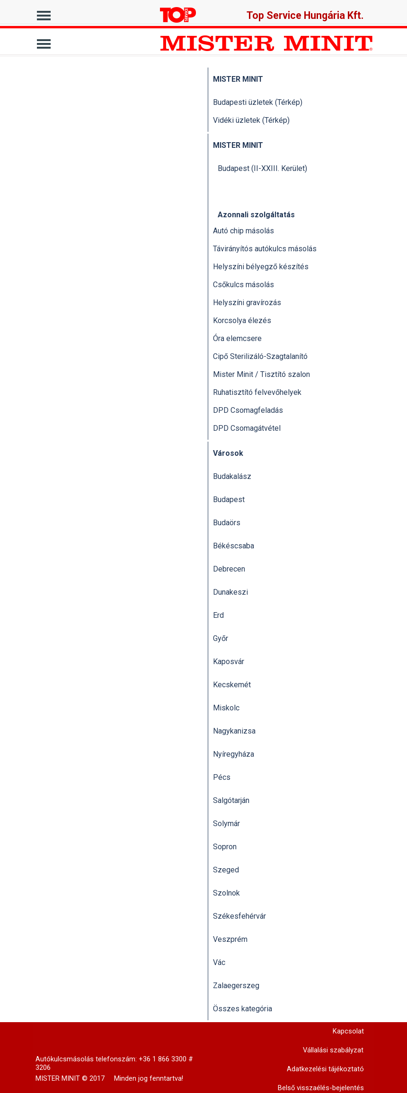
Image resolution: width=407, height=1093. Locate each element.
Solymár (226, 823)
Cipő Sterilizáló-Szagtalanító (260, 356)
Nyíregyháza (233, 754)
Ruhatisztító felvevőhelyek (257, 392)
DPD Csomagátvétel (247, 428)
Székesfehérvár (239, 916)
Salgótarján (231, 800)
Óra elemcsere (237, 338)
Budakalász (232, 476)
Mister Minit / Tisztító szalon (261, 374)
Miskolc (226, 707)
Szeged (226, 869)
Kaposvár (228, 661)
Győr (220, 638)
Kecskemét (232, 684)
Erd (218, 615)
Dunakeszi (230, 592)
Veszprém (230, 939)
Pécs (221, 777)
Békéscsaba (233, 545)
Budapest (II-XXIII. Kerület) (262, 168)
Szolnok (226, 892)
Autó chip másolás (243, 230)
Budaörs (226, 522)
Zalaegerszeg (236, 985)
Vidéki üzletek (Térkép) (251, 120)
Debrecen (229, 568)
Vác (219, 962)
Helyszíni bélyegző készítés (261, 266)
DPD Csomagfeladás (248, 410)
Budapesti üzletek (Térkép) (257, 102)
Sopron (225, 846)
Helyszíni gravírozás (247, 302)
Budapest (229, 499)
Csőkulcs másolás (243, 284)
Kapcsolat (348, 1031)
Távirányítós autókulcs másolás (265, 248)
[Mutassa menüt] (43, 13)
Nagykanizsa (234, 730)
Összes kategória (242, 1008)
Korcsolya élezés (242, 320)
